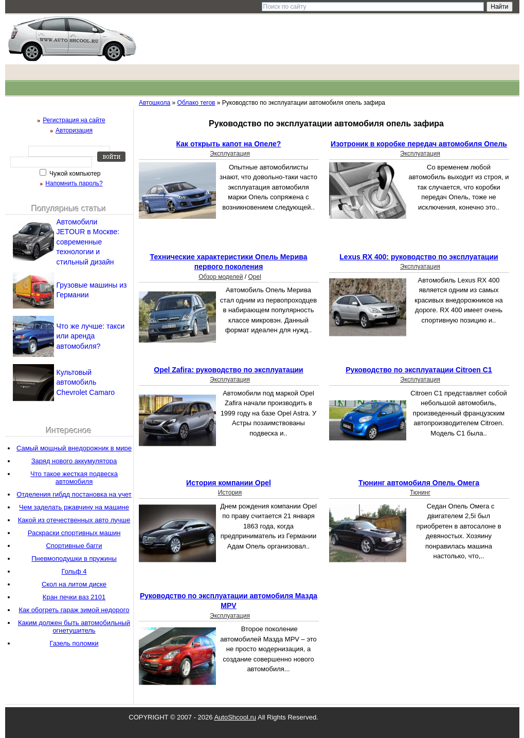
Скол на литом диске (74, 584)
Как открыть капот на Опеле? (228, 144)
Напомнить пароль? (73, 183)
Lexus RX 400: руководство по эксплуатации (418, 257)
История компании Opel (228, 483)
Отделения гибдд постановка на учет (74, 494)
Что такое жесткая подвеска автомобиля (74, 477)
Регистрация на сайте (74, 120)
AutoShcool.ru (235, 717)
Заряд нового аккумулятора (74, 461)
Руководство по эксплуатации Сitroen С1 (419, 370)
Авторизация (74, 130)
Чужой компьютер (74, 173)
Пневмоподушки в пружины (74, 558)
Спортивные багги (74, 546)
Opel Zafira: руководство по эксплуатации (228, 370)
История (230, 492)
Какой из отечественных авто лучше (74, 520)
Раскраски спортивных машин (74, 533)
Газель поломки (74, 643)
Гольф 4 (73, 571)
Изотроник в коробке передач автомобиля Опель (419, 144)
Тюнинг (420, 492)
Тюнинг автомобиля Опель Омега (418, 483)
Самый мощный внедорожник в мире (74, 448)
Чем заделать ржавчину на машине (74, 507)
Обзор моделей (220, 276)
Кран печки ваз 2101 (74, 597)
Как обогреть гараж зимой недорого (74, 610)
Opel (254, 276)
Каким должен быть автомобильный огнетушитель (74, 626)
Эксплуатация (230, 153)
